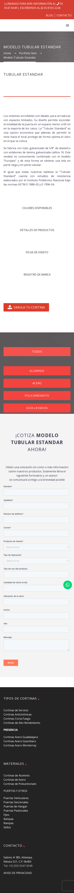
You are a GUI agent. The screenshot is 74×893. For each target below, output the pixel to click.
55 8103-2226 (50, 8)
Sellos (7, 827)
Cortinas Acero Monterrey (20, 745)
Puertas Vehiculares (16, 798)
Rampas (9, 819)
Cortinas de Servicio (16, 710)
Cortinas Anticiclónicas (18, 714)
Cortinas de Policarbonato (20, 784)
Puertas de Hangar (15, 806)
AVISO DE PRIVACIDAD (18, 873)
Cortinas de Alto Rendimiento (22, 723)
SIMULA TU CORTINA (26, 307)
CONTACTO (64, 15)
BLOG (49, 15)
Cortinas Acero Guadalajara (21, 737)
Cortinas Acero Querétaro (20, 741)
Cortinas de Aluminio (17, 775)
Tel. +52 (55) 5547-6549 (18, 866)
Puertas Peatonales (16, 810)
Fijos (6, 815)
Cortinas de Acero (15, 779)
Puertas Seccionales (16, 802)
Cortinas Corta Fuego (17, 718)
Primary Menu (67, 25)
